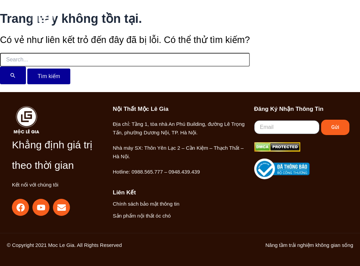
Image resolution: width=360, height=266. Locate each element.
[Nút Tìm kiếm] (13, 75)
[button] (285, 22)
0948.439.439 (184, 172)
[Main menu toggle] (322, 21)
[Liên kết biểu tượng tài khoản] (300, 21)
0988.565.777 (147, 172)
